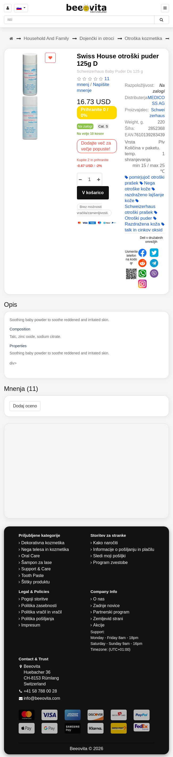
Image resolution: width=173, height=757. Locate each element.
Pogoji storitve (34, 599)
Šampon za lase (36, 562)
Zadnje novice (106, 605)
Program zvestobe (110, 562)
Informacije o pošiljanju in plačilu (123, 549)
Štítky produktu (35, 582)
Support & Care (36, 569)
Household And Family (46, 38)
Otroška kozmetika (143, 38)
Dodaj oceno (25, 406)
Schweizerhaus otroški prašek (140, 207)
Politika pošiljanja (37, 618)
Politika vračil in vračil (41, 612)
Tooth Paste (32, 575)
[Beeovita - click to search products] (161, 19)
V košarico (93, 192)
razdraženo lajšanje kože (144, 195)
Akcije (99, 625)
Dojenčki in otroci (97, 38)
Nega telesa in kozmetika (45, 549)
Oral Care (30, 556)
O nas (99, 599)
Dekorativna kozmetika (42, 543)
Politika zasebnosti (39, 605)
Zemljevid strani (108, 618)
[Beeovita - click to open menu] (165, 8)
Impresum (30, 625)
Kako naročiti (105, 543)
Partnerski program (111, 612)
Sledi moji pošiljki (109, 556)
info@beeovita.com (42, 698)
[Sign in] (7, 8)
